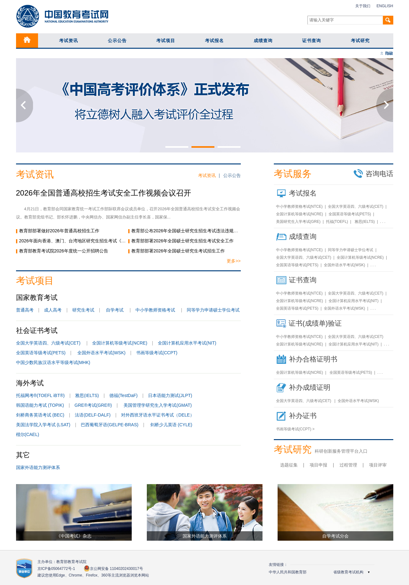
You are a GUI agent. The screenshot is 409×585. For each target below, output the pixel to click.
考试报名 (214, 40)
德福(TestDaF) (123, 395)
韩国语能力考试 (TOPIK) (40, 405)
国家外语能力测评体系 (38, 467)
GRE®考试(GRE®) (93, 405)
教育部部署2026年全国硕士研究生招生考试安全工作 (182, 240)
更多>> (233, 260)
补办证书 (303, 416)
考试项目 (165, 40)
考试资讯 (68, 40)
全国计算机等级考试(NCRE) (119, 342)
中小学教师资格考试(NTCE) (299, 206)
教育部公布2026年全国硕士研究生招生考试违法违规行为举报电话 (195, 230)
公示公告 (117, 40)
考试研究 (360, 40)
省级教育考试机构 (348, 572)
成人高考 (53, 309)
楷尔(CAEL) (27, 434)
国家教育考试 (37, 297)
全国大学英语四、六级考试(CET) (49, 342)
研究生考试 (83, 309)
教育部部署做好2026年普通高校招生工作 (59, 230)
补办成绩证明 (309, 387)
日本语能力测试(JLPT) (170, 395)
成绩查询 (263, 40)
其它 (23, 455)
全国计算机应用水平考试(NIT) (187, 342)
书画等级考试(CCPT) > (295, 429)
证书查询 (311, 40)
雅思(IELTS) (87, 395)
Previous (24, 105)
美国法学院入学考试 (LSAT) (43, 424)
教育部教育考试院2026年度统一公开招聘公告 (63, 250)
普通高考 (25, 309)
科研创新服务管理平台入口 (341, 451)
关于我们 (362, 6)
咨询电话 (373, 173)
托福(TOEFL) (337, 221)
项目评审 (378, 464)
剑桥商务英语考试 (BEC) (40, 414)
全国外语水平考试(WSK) (101, 352)
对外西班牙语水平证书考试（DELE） (157, 414)
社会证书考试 (37, 330)
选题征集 (289, 464)
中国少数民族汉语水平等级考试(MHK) (53, 362)
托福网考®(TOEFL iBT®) (40, 395)
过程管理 (348, 464)
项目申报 (318, 464)
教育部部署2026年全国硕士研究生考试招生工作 (182, 250)
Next (384, 105)
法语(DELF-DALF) (93, 414)
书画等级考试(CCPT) (156, 352)
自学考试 (115, 309)
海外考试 (30, 383)
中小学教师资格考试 (155, 309)
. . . (382, 221)
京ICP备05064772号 (56, 568)
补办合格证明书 (313, 359)
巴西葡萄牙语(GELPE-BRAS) (109, 424)
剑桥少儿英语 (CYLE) (171, 424)
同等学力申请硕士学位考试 (213, 309)
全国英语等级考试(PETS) (41, 352)
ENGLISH (385, 6)
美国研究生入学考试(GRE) (298, 221)
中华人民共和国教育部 (288, 572)
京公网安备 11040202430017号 (113, 568)
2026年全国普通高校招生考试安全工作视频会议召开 (103, 193)
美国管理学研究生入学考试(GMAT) (158, 405)
